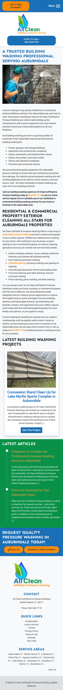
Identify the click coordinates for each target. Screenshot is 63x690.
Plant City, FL (15, 657)
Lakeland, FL (48, 654)
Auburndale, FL (15, 654)
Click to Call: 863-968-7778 (31, 40)
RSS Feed (31, 640)
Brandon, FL (48, 660)
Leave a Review (31, 624)
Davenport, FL (34, 660)
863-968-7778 (34, 195)
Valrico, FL (24, 663)
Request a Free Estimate (41, 549)
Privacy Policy (31, 631)
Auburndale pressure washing (16, 234)
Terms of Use (32, 634)
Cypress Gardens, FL (32, 657)
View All (52, 669)
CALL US (13, 549)
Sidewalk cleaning (17, 263)
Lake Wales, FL (19, 660)
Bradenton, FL (37, 663)
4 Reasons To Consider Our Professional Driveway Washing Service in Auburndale (32, 455)
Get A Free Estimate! (16, 6)
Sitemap (31, 637)
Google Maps (31, 621)
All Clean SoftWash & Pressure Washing (31, 682)
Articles (31, 627)
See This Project (31, 430)
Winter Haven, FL (32, 654)
